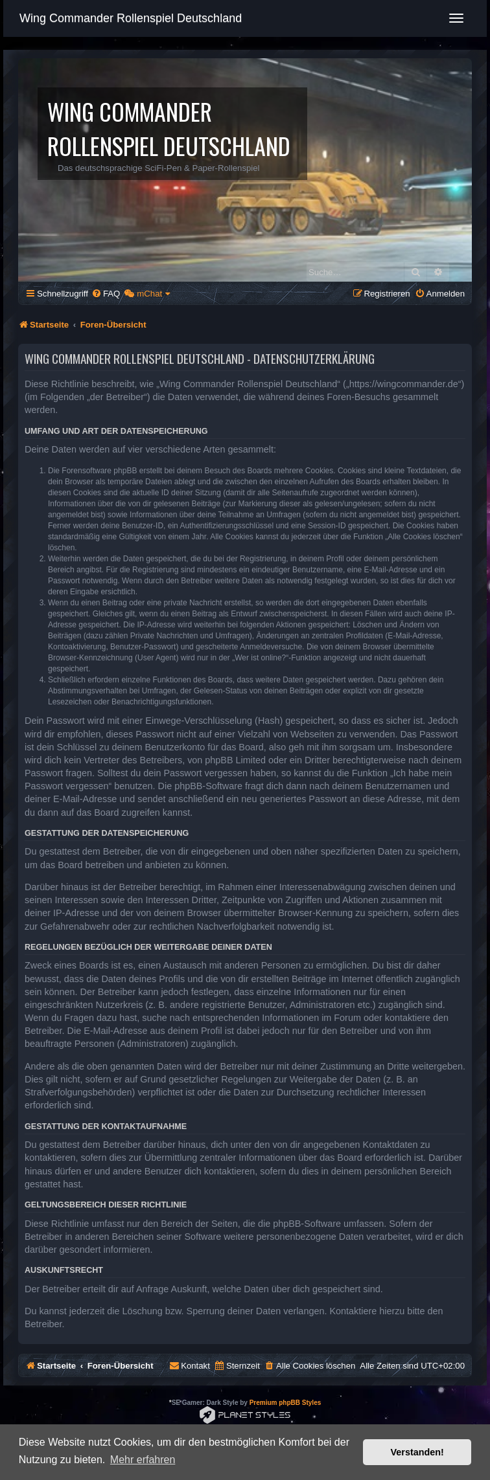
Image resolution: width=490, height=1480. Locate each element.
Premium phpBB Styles (285, 1402)
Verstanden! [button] (417, 1452)
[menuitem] (105, 293)
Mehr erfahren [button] (143, 1459)
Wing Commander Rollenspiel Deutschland (130, 18)
